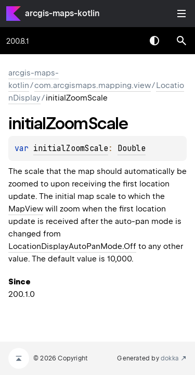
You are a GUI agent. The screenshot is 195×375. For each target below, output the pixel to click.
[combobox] (127, 40)
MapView (25, 209)
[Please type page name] (181, 40)
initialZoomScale (70, 148)
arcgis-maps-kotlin (62, 13)
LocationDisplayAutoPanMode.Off (72, 246)
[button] (181, 40)
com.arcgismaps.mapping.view (92, 85)
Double (132, 148)
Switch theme (154, 40)
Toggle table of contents (181, 13)
